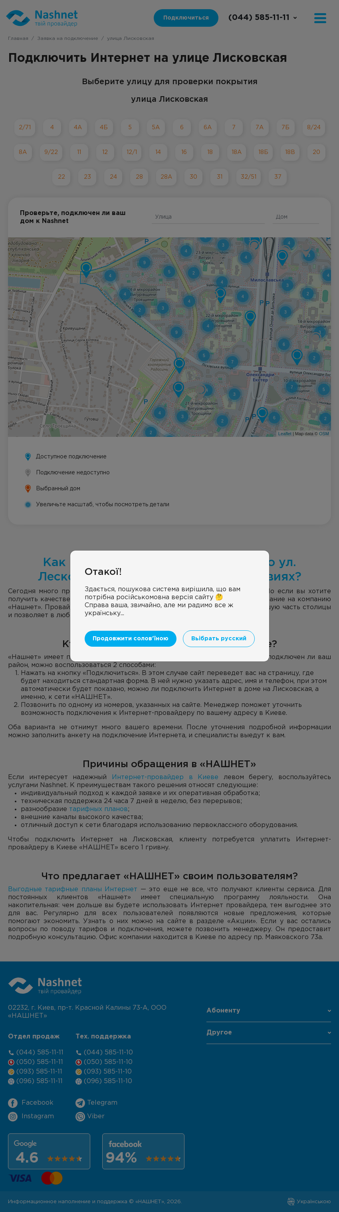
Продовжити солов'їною (131, 622)
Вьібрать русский (218, 622)
